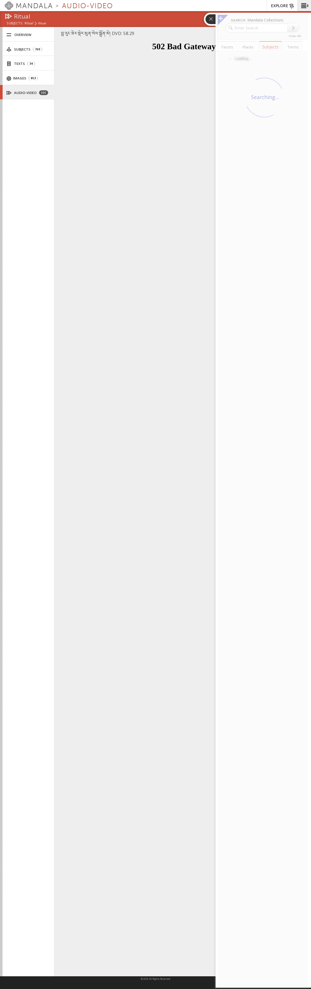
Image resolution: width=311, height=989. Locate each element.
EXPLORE (283, 6)
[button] (304, 5)
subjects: (15, 23)
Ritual (29, 23)
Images (22, 78)
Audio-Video (27, 92)
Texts (20, 63)
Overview (18, 34)
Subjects (24, 49)
